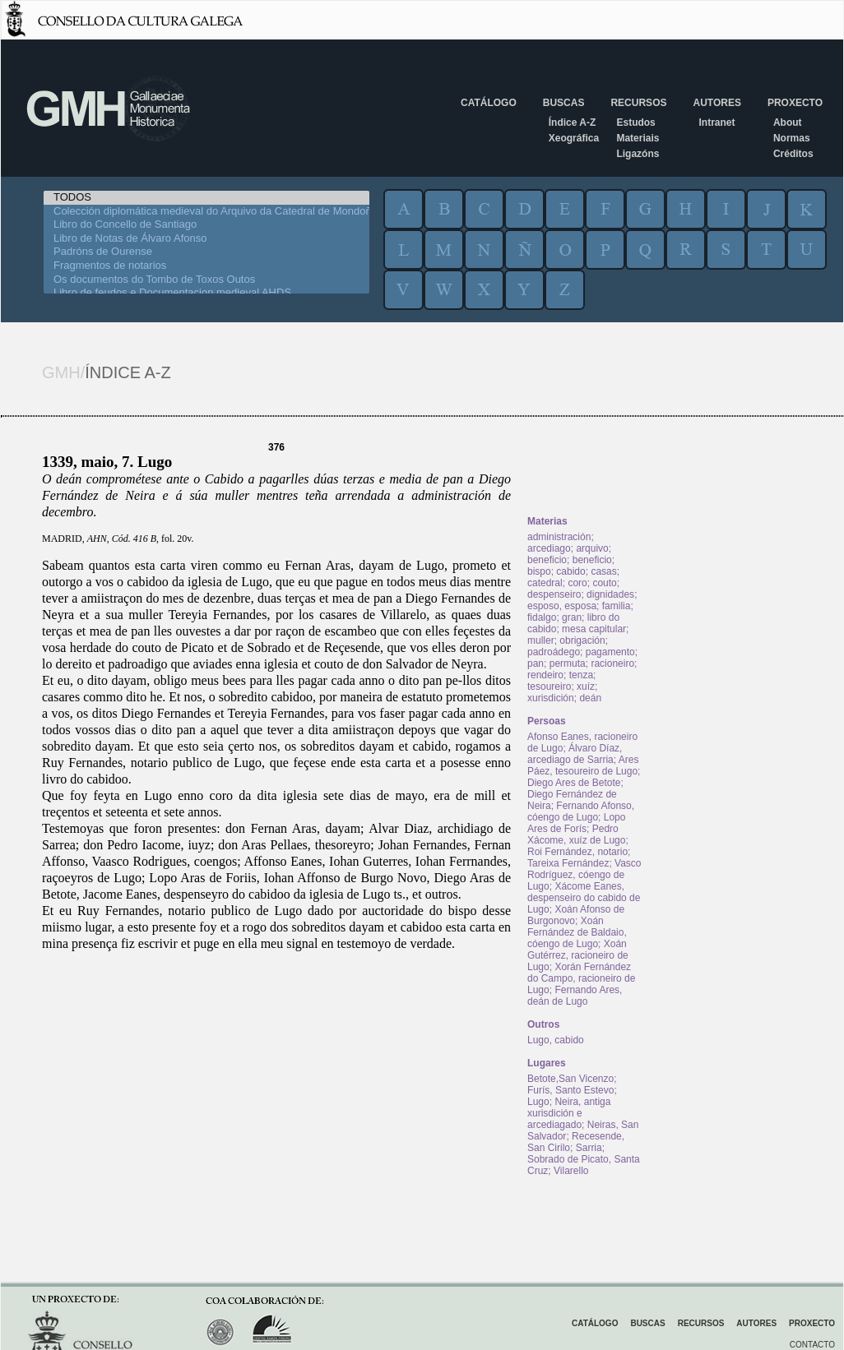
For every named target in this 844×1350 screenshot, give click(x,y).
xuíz (586, 686)
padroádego (553, 652)
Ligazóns (637, 154)
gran (572, 617)
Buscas (564, 103)
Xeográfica (574, 138)
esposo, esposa (561, 606)
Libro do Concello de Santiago (206, 225)
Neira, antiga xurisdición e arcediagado (568, 1113)
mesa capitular (594, 629)
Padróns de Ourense (206, 252)
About (787, 122)
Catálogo (489, 103)
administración (559, 537)
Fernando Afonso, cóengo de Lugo (580, 811)
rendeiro (545, 675)
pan (535, 663)
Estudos (635, 122)
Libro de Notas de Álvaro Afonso (206, 239)
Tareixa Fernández (568, 863)
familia (616, 606)
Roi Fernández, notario (577, 852)
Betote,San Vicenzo (570, 1078)
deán (590, 698)
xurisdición (550, 698)
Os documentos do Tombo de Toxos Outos (206, 280)
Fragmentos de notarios (206, 266)
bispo (539, 571)
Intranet (716, 122)
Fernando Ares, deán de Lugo (574, 995)
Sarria (589, 1148)
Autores (716, 103)
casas (603, 571)
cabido (570, 571)
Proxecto (795, 103)
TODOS (206, 198)
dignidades (610, 594)
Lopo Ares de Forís (576, 823)
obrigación (582, 640)
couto (604, 583)
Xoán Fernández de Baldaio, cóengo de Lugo (577, 932)
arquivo (592, 548)
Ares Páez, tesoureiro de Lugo (582, 765)
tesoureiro (549, 686)
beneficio (547, 560)
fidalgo (541, 617)
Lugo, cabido (555, 1040)
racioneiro (612, 663)
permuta (568, 663)
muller (540, 640)
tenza (581, 675)
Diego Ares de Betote (573, 782)
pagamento (610, 652)
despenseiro (554, 594)
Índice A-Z (572, 122)
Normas (791, 138)
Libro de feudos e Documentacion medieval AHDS (206, 293)
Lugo (538, 1101)
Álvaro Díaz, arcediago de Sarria (574, 753)
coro (577, 583)
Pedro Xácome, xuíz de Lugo (576, 834)
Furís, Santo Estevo (570, 1090)
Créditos (793, 154)
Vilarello (571, 1171)
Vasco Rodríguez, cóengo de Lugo (584, 875)
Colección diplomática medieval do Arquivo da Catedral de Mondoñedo (206, 212)
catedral (545, 583)
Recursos (638, 103)
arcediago (549, 548)
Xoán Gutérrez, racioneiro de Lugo (577, 955)
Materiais (637, 138)
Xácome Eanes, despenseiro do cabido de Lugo (583, 898)
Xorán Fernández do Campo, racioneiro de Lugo (581, 978)
